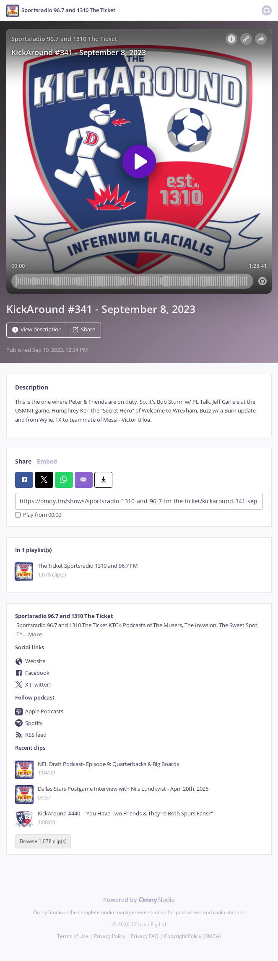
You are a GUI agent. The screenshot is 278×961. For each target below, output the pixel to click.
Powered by (139, 900)
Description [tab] (31, 387)
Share (84, 329)
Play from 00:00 (38, 515)
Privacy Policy (109, 936)
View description (37, 329)
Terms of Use (72, 936)
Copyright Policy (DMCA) (192, 936)
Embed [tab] (47, 461)
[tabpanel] (139, 410)
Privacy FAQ (144, 936)
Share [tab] (23, 461)
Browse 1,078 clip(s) (43, 841)
